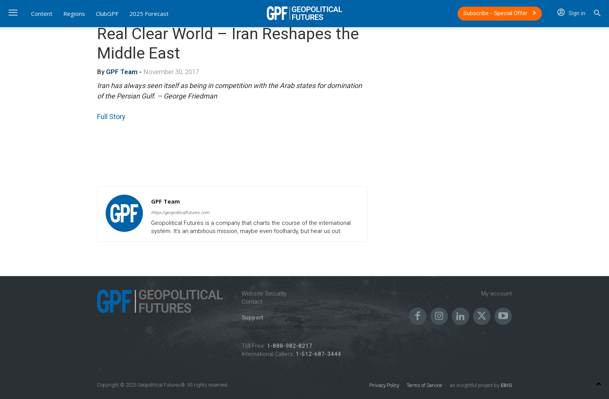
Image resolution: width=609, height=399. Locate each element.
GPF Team (121, 72)
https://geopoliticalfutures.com (180, 212)
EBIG (505, 385)
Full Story (111, 116)
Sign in (571, 13)
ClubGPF (107, 13)
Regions (74, 13)
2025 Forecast (149, 13)
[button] (597, 14)
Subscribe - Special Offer (499, 13)
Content (41, 13)
